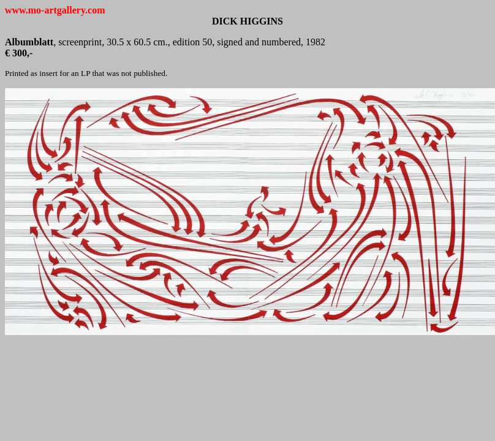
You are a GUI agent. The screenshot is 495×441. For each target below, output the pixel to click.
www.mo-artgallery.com (55, 10)
